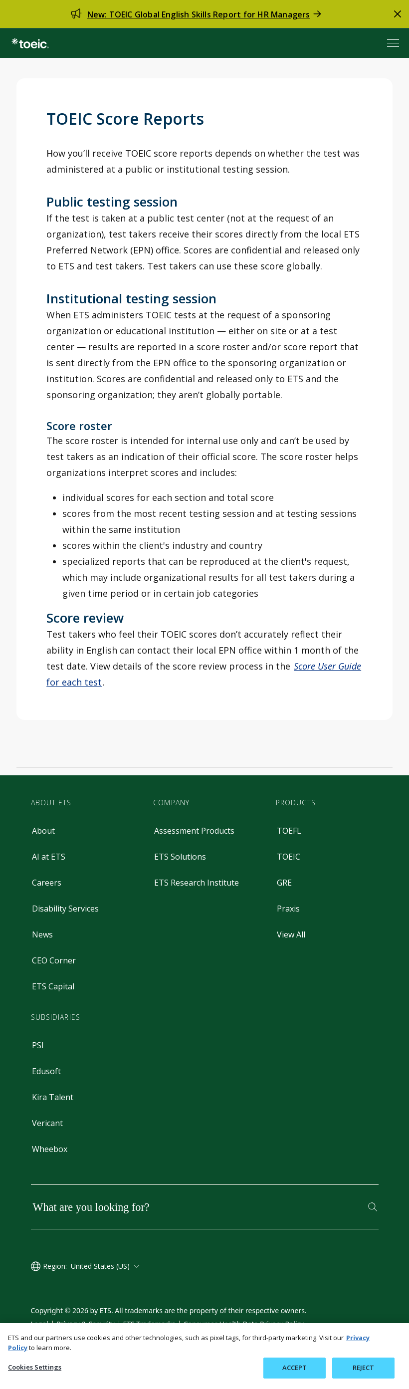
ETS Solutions (180, 856)
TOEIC (288, 856)
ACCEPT (294, 1367)
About (43, 830)
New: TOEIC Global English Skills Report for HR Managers (198, 14)
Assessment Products (194, 830)
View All (291, 934)
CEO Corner (54, 960)
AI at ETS (48, 856)
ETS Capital (53, 986)
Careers (46, 882)
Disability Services (65, 908)
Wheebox (49, 1149)
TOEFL (289, 830)
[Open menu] (394, 43)
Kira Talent (52, 1097)
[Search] (372, 1206)
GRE (284, 882)
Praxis (288, 908)
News (42, 934)
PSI (38, 1045)
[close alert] (397, 14)
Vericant (47, 1123)
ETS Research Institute (196, 882)
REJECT (364, 1367)
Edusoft (46, 1071)
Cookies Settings (34, 1367)
